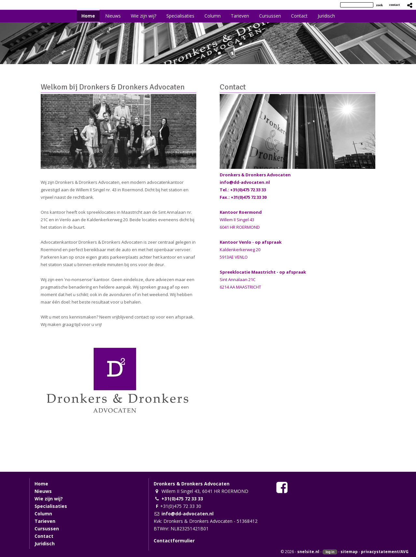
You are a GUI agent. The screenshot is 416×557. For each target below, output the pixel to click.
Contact (233, 87)
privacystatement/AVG (385, 551)
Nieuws (43, 491)
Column (43, 513)
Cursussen (47, 528)
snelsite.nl (308, 551)
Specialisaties (51, 506)
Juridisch (45, 543)
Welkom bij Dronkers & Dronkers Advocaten (113, 87)
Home (41, 484)
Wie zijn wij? (49, 499)
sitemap (349, 551)
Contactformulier (174, 540)
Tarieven (45, 521)
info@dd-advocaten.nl (245, 182)
